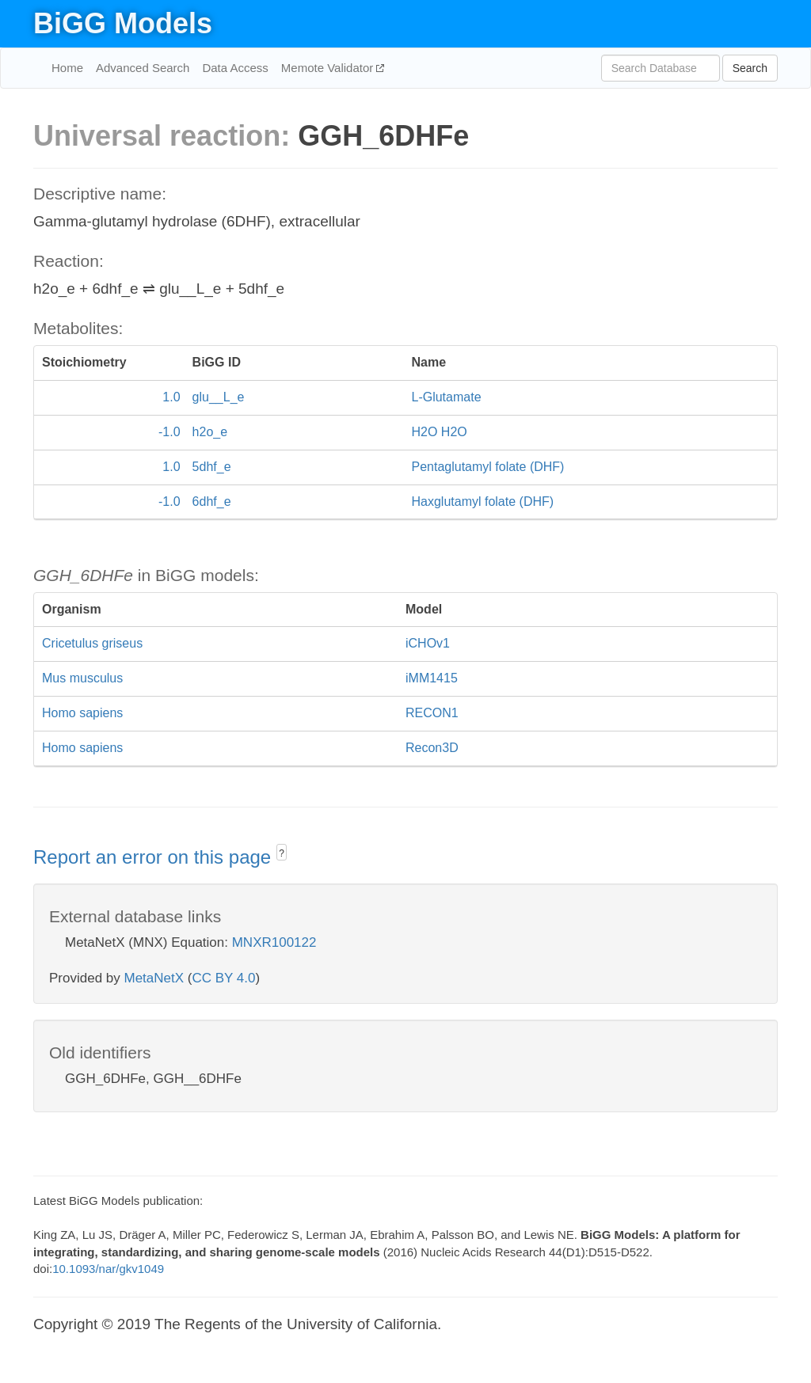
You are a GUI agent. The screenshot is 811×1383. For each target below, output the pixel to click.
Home (67, 67)
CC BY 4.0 (223, 978)
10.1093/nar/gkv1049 (108, 1268)
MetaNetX (154, 978)
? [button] (281, 853)
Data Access (235, 67)
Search (750, 68)
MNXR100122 (274, 942)
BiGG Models (122, 23)
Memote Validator (329, 67)
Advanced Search (142, 67)
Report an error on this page (154, 857)
